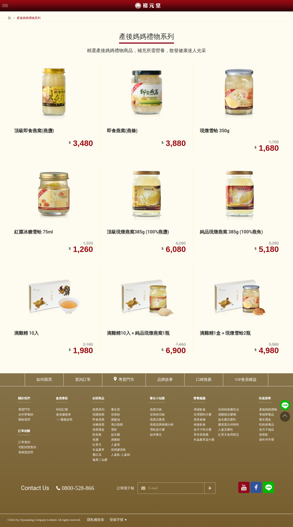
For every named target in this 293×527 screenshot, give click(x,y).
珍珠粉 (115, 414)
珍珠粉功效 (157, 414)
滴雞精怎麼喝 (227, 414)
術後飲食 (200, 424)
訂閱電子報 (125, 488)
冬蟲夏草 (98, 449)
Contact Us (35, 488)
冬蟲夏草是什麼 (204, 439)
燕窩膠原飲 (118, 449)
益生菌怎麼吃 (227, 419)
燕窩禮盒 (98, 429)
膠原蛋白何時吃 (228, 424)
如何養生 (156, 434)
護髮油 (115, 419)
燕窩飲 (263, 434)
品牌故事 (165, 379)
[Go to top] (285, 416)
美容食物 (200, 419)
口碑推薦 (204, 379)
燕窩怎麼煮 (157, 419)
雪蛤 (114, 429)
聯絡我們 (24, 419)
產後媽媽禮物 (268, 409)
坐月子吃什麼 (203, 429)
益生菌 (115, 434)
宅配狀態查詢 (27, 447)
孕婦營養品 (266, 414)
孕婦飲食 (200, 409)
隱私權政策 (95, 520)
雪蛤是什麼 (157, 429)
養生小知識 (157, 398)
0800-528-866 (78, 488)
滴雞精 (115, 439)
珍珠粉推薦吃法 (228, 409)
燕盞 (95, 439)
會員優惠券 (63, 414)
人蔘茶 (115, 444)
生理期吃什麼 (203, 414)
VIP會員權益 (245, 379)
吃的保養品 (266, 424)
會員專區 (62, 398)
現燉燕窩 (98, 414)
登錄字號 (118, 520)
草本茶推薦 (201, 434)
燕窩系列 (98, 409)
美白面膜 (117, 424)
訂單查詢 (24, 442)
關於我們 (24, 398)
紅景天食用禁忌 (228, 434)
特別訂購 (62, 409)
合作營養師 (25, 414)
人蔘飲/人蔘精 (120, 454)
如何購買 (44, 379)
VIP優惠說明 (64, 419)
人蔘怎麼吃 (225, 429)
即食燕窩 (98, 419)
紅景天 (96, 444)
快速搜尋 (265, 398)
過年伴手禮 (266, 439)
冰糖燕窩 (98, 424)
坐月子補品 (266, 429)
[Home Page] (9, 18)
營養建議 (199, 398)
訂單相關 (24, 431)
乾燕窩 (96, 434)
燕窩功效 (156, 409)
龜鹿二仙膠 (99, 459)
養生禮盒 (265, 419)
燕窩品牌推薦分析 (162, 424)
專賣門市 (126, 379)
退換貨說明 (25, 452)
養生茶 (115, 409)
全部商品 (98, 398)
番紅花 (96, 454)
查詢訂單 (83, 379)
